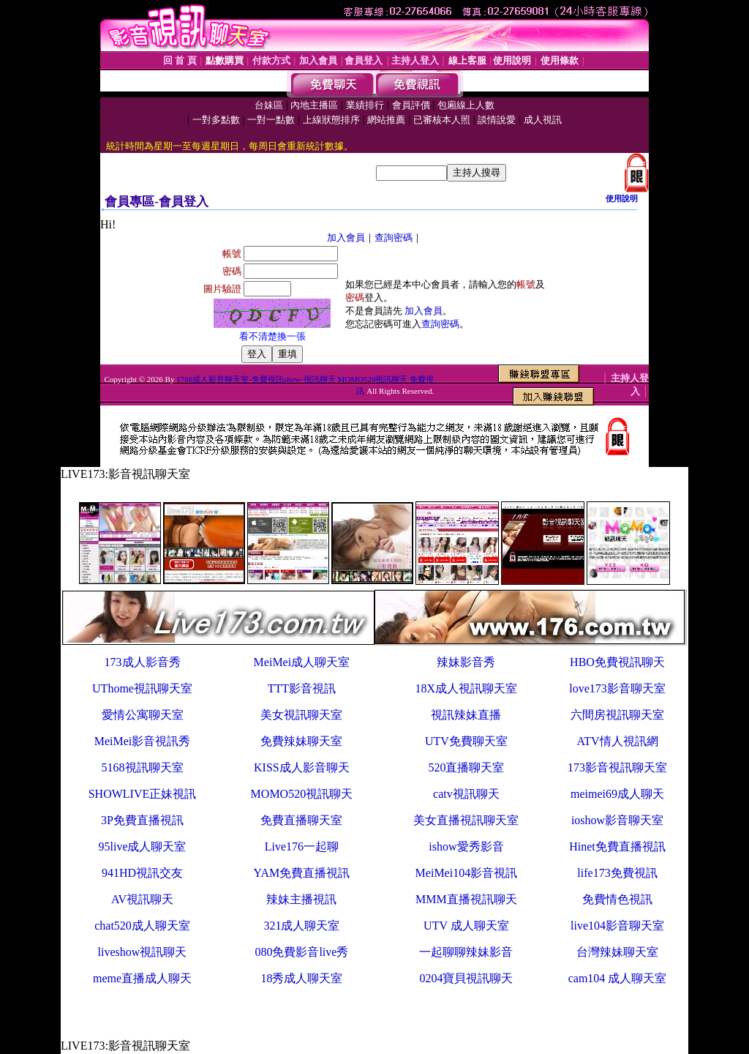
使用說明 (622, 198)
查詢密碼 (393, 237)
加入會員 (346, 237)
